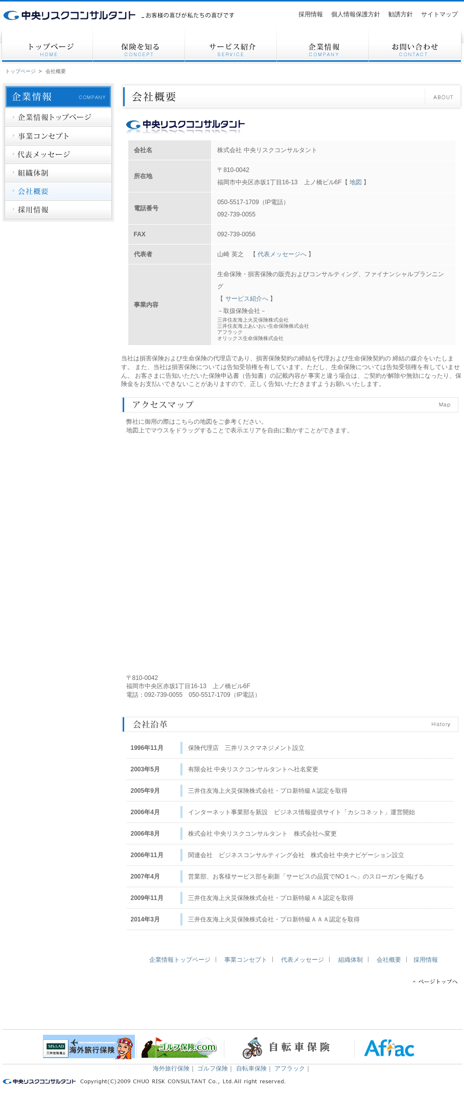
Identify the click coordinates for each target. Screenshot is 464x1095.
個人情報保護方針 (298, 1014)
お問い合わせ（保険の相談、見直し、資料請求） (232, 1014)
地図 (356, 182)
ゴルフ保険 (212, 1068)
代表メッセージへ (282, 254)
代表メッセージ (302, 959)
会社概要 (55, 71)
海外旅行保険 (171, 1068)
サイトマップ (428, 1014)
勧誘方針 (363, 1014)
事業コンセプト (245, 959)
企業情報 (167, 1014)
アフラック (289, 1068)
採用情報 (425, 959)
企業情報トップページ (180, 959)
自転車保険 (251, 1068)
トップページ (20, 71)
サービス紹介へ (247, 298)
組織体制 (350, 959)
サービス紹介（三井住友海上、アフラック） (101, 1014)
